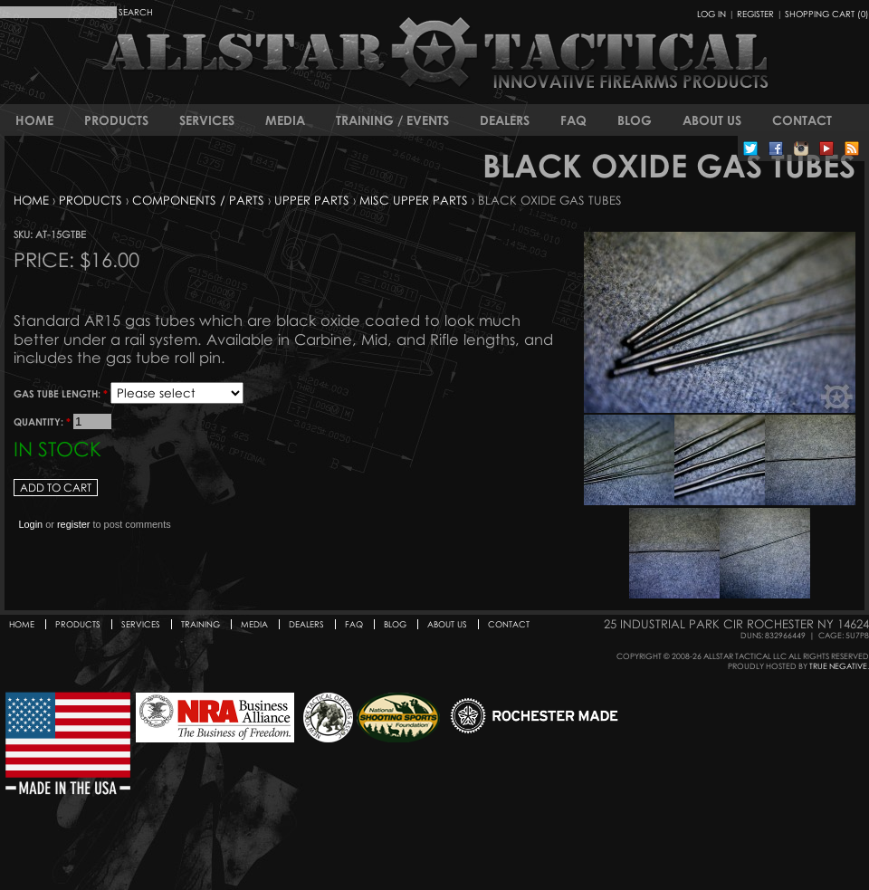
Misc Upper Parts (413, 200)
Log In (711, 13)
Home (34, 120)
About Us (712, 120)
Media (285, 120)
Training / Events (392, 120)
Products (116, 120)
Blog (634, 120)
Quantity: (42, 421)
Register (755, 13)
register (73, 524)
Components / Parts (198, 200)
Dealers (505, 120)
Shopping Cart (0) (827, 13)
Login (30, 524)
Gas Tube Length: (61, 393)
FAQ (573, 120)
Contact (802, 120)
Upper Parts (311, 200)
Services (206, 120)
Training (200, 624)
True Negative (838, 666)
